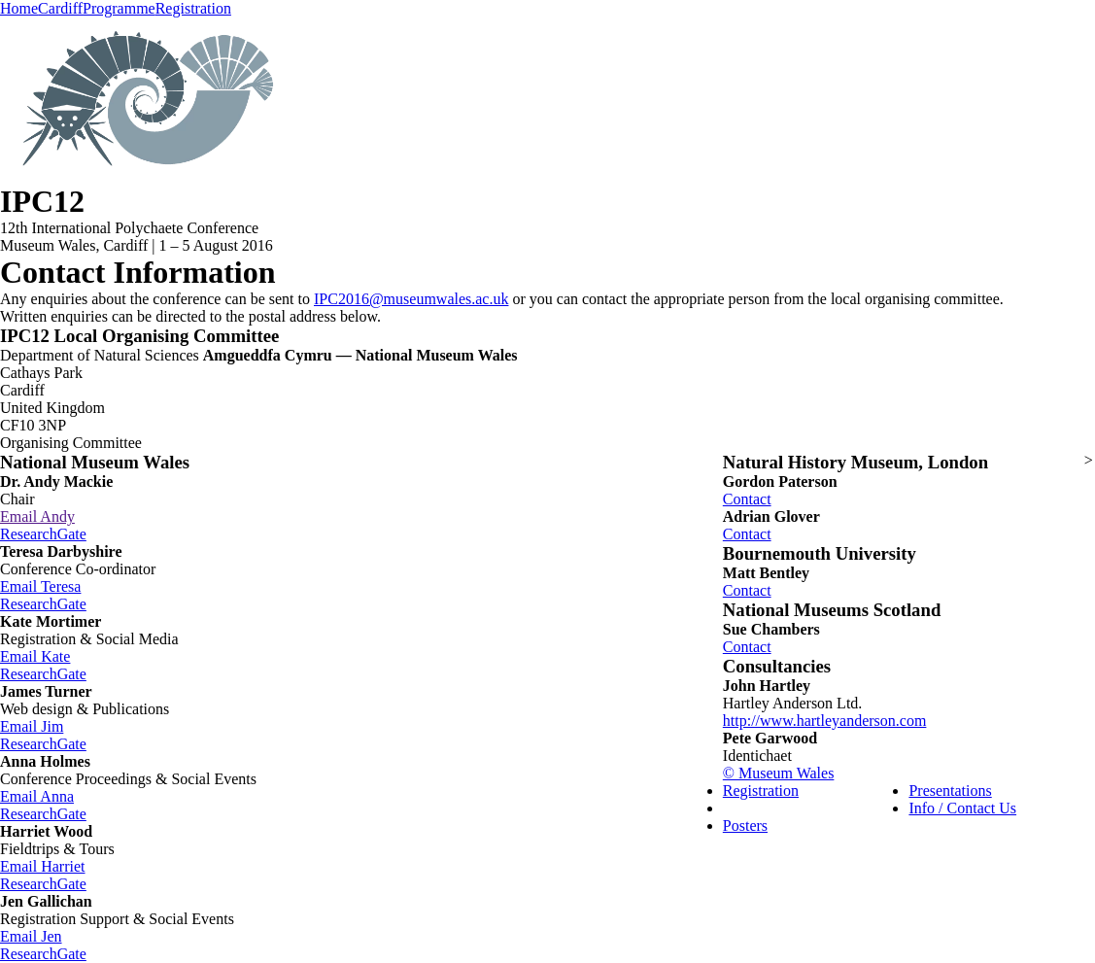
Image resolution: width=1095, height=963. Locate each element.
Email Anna (37, 796)
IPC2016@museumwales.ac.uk (411, 299)
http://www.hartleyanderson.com (825, 720)
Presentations (949, 790)
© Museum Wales (779, 773)
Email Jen (31, 936)
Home (19, 8)
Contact (747, 499)
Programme (119, 8)
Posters (745, 825)
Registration (193, 8)
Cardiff (60, 8)
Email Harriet (43, 866)
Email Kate (35, 656)
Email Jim (31, 726)
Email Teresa (40, 586)
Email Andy (37, 516)
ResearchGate (43, 534)
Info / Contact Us (962, 808)
